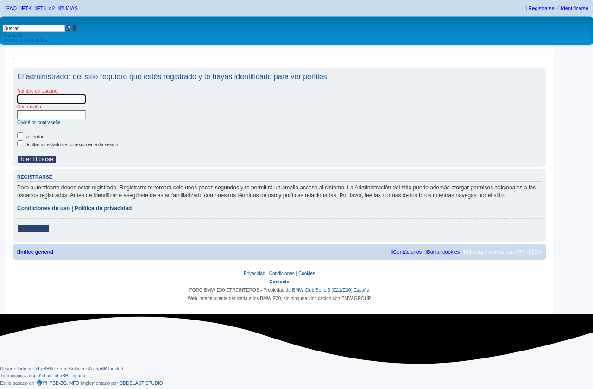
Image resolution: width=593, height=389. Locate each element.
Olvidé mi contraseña (39, 122)
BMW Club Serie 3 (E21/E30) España (330, 290)
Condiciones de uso (43, 208)
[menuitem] (11, 8)
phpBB (43, 368)
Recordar (30, 136)
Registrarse (33, 228)
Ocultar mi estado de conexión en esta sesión (67, 144)
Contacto (279, 281)
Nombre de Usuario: (37, 91)
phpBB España (69, 375)
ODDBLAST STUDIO (141, 383)
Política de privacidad (103, 208)
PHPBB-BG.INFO (57, 382)
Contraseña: (29, 106)
